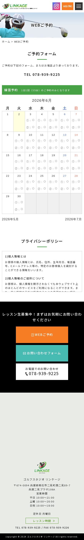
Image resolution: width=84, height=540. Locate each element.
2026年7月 (73, 219)
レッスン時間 (42, 521)
